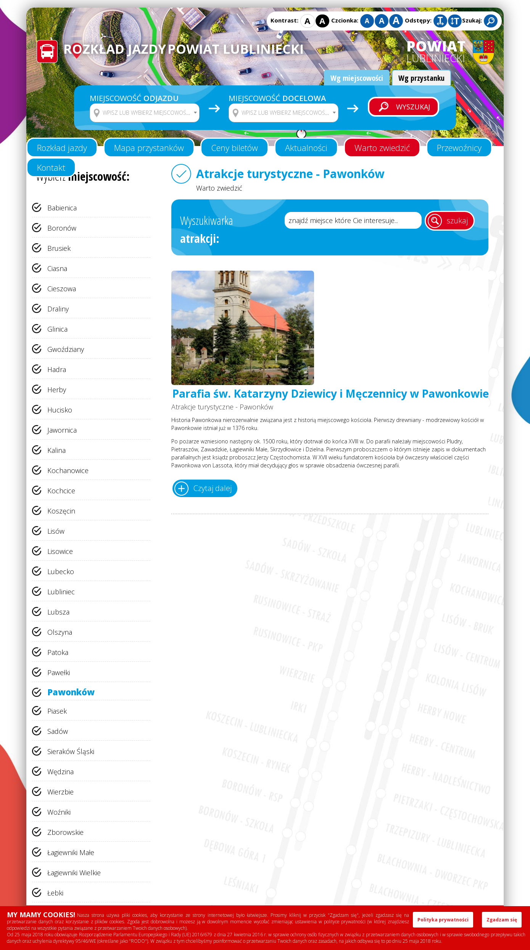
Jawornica (62, 430)
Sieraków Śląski (70, 751)
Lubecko (60, 571)
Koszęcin (61, 510)
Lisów (55, 531)
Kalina (56, 450)
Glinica (57, 329)
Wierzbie (60, 791)
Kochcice (61, 490)
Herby (56, 389)
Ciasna (57, 268)
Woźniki (59, 812)
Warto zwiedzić (382, 147)
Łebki (55, 892)
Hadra (56, 369)
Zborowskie (65, 832)
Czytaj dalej (212, 488)
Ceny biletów (234, 147)
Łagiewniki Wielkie (74, 872)
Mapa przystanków (149, 147)
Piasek (57, 711)
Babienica (62, 207)
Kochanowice (68, 470)
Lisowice (60, 551)
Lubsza (58, 611)
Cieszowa (61, 288)
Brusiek (59, 248)
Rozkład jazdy (62, 147)
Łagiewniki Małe (70, 852)
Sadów (57, 731)
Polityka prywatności (443, 919)
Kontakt (51, 167)
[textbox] (149, 113)
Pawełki (58, 672)
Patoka (57, 652)
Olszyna (59, 632)
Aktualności (306, 147)
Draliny (58, 308)
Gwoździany (65, 349)
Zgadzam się (502, 919)
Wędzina (60, 771)
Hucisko (59, 409)
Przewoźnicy (459, 147)
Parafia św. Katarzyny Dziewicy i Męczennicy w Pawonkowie (330, 393)
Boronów (61, 228)
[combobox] (145, 112)
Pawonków (71, 692)
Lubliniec (61, 591)
